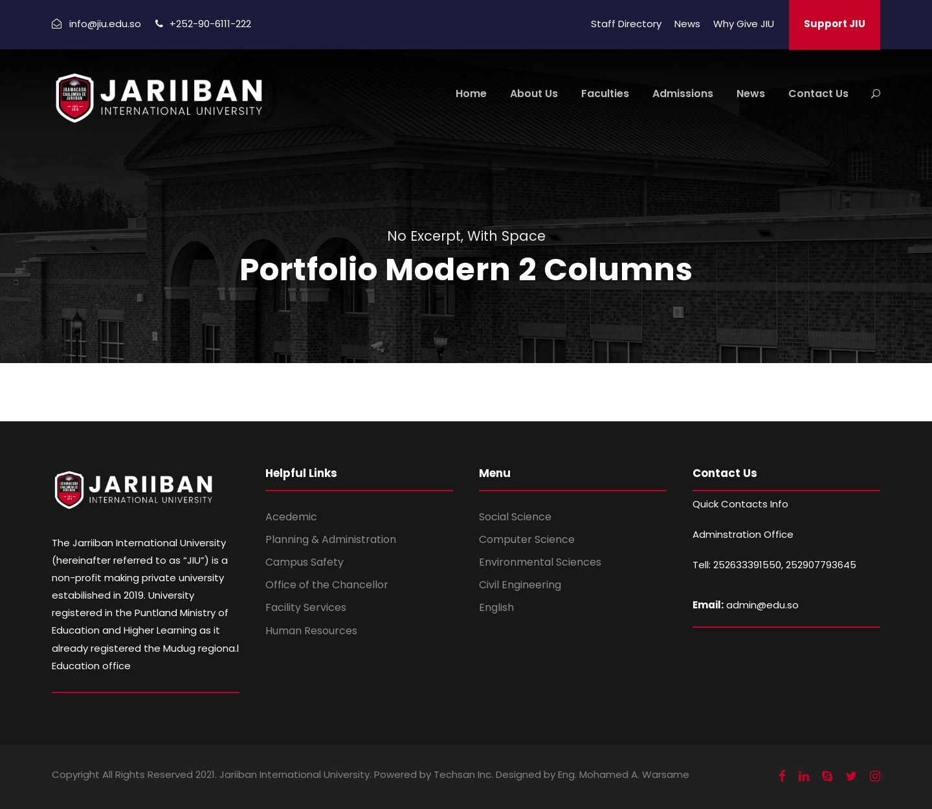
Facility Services (305, 607)
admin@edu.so (762, 605)
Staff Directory (626, 23)
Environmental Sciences (540, 562)
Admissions (682, 93)
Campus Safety (304, 562)
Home (471, 93)
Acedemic (291, 516)
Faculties (605, 93)
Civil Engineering (520, 584)
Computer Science (527, 539)
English (496, 607)
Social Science (515, 516)
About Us (534, 93)
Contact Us (818, 93)
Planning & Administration (330, 539)
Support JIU (834, 23)
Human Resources (311, 630)
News (687, 23)
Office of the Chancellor (326, 584)
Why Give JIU (743, 23)
